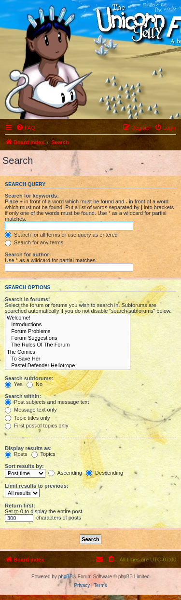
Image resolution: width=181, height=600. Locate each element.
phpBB (65, 576)
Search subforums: (29, 378)
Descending (104, 473)
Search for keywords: (32, 196)
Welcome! (67, 318)
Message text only (31, 410)
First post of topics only (37, 425)
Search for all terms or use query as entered (61, 235)
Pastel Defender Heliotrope (67, 365)
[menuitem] (25, 127)
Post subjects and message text (47, 402)
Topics (43, 454)
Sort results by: (24, 466)
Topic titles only (27, 418)
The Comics (67, 352)
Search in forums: (27, 299)
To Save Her (67, 359)
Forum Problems (67, 331)
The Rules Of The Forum (67, 345)
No (34, 384)
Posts (16, 454)
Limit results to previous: (36, 486)
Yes (14, 384)
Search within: (23, 396)
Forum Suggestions (67, 338)
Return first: (20, 505)
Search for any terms (34, 242)
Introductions (67, 324)
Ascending (65, 473)
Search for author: (28, 254)
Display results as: (28, 448)
